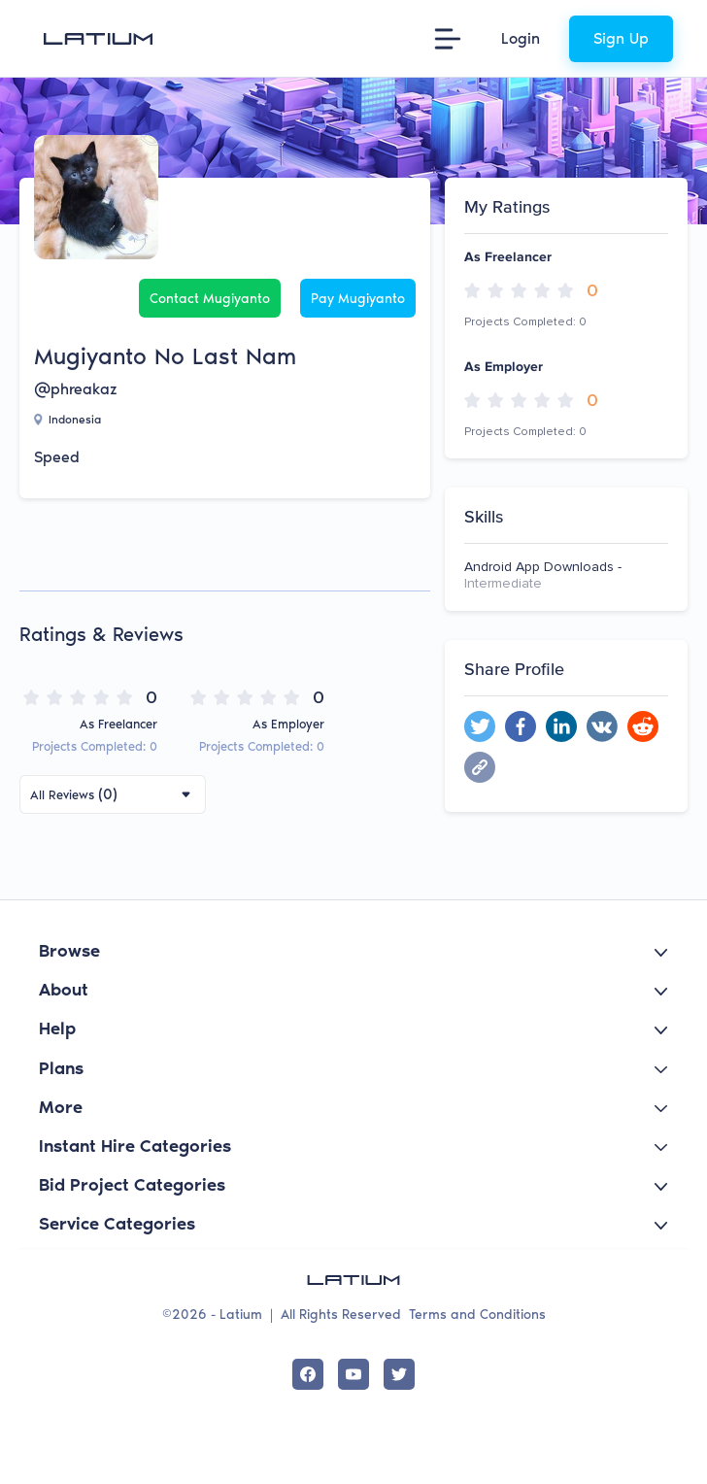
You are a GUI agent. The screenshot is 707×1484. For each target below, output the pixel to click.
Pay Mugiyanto (358, 298)
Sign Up (621, 38)
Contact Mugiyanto (210, 298)
